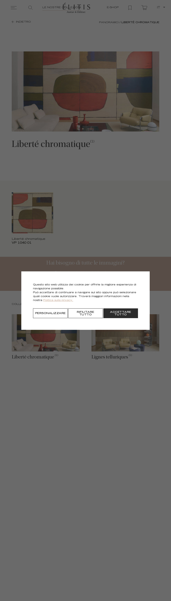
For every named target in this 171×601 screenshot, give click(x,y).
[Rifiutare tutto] (85, 313)
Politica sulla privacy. (58, 300)
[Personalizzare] (50, 313)
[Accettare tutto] (120, 313)
